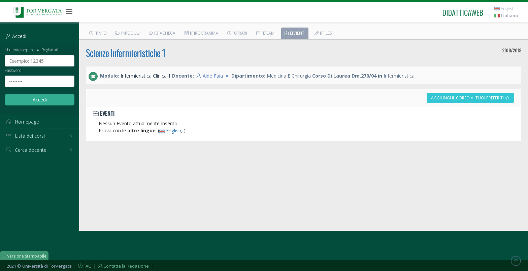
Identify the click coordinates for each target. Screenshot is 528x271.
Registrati (46, 49)
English (504, 8)
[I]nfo (98, 33)
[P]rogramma (201, 33)
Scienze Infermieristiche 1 (125, 53)
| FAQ (82, 266)
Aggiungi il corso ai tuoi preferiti (470, 98)
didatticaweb (462, 12)
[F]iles (323, 33)
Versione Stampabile (24, 256)
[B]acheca (161, 33)
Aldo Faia (213, 76)
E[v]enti (294, 33)
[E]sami (265, 33)
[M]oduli (127, 33)
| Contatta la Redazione (121, 266)
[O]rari (237, 33)
